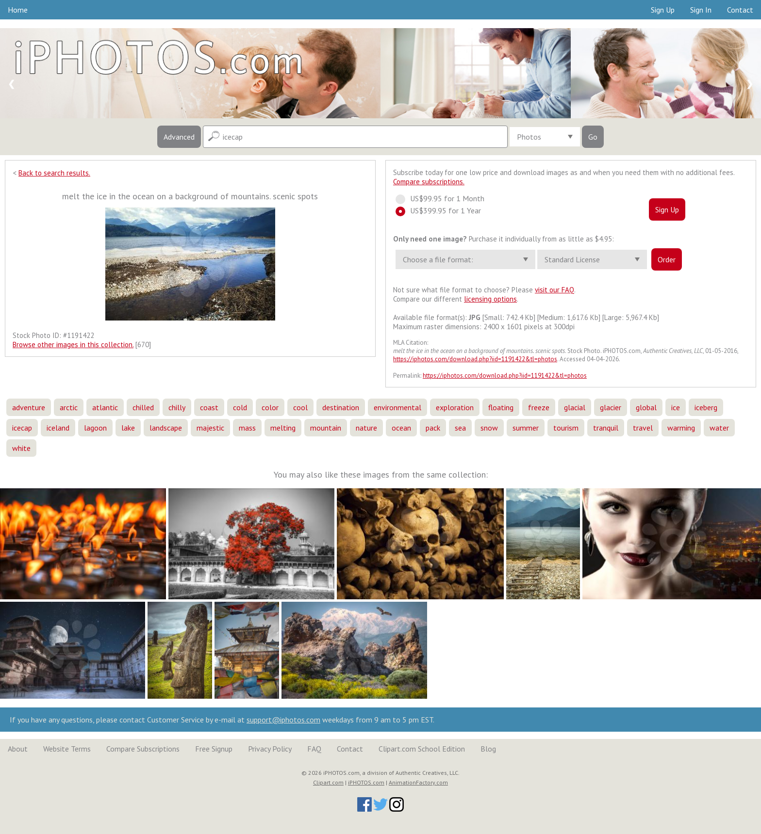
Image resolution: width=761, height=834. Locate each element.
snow (489, 428)
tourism (566, 428)
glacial (574, 407)
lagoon (95, 428)
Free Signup (213, 749)
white (21, 448)
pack (433, 428)
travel (643, 428)
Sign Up (663, 10)
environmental (397, 407)
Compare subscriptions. (428, 181)
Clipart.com (328, 782)
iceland (58, 428)
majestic (210, 428)
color (270, 407)
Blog (488, 749)
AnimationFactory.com (418, 782)
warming (681, 428)
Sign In (700, 10)
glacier (610, 407)
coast (209, 407)
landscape (165, 428)
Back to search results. (54, 172)
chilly (176, 407)
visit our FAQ (554, 289)
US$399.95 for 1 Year (443, 210)
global (646, 407)
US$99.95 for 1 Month (444, 198)
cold (240, 407)
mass (247, 428)
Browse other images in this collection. (73, 344)
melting (283, 428)
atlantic (105, 407)
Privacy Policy (270, 749)
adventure (28, 407)
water (719, 428)
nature (366, 428)
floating (500, 407)
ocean (401, 428)
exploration (455, 407)
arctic (69, 407)
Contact (740, 10)
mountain (325, 428)
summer (526, 428)
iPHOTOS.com (366, 782)
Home (18, 10)
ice (675, 407)
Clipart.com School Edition (422, 749)
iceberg (706, 407)
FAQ (314, 749)
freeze (538, 407)
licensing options (490, 299)
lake (128, 428)
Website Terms (67, 749)
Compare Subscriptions (143, 749)
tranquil (605, 428)
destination (340, 407)
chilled (143, 407)
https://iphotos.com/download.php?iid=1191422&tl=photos (475, 359)
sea (460, 428)
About (18, 749)
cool (300, 407)
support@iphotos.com (283, 719)
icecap (22, 428)
